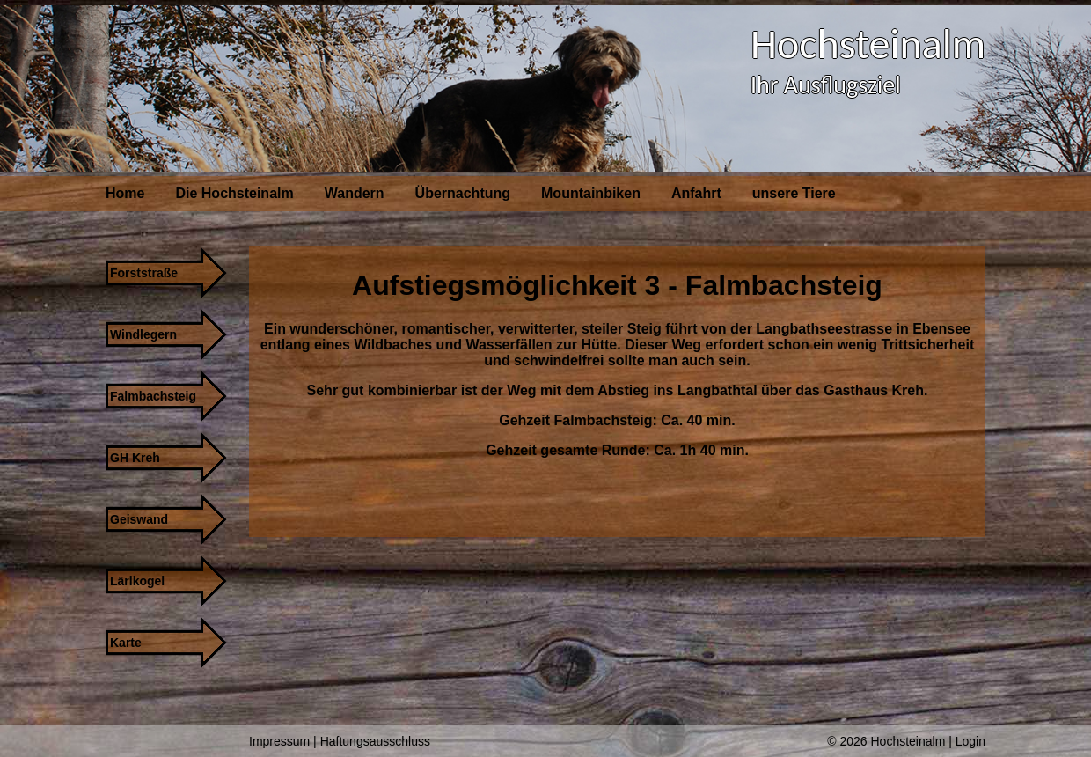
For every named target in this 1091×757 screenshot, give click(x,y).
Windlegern (143, 334)
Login (970, 741)
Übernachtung (462, 193)
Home (125, 193)
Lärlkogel (137, 581)
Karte (126, 643)
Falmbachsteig (153, 396)
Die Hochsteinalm (234, 193)
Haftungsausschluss (375, 741)
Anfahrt (696, 193)
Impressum (279, 741)
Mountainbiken (591, 193)
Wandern (354, 193)
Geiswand (139, 519)
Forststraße (144, 273)
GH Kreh (135, 458)
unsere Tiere (794, 193)
